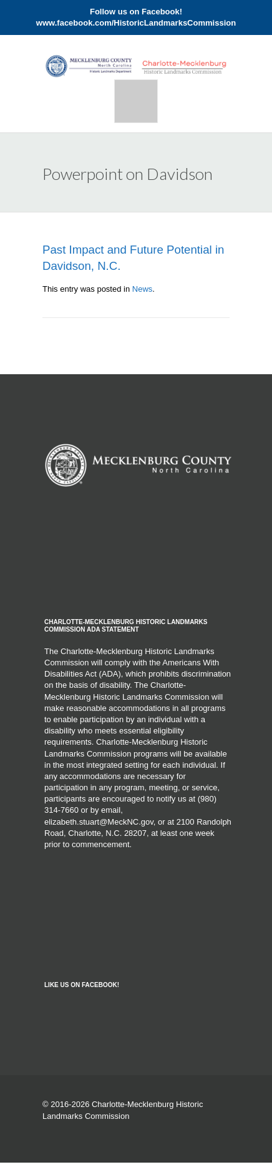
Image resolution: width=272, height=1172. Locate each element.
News (142, 289)
